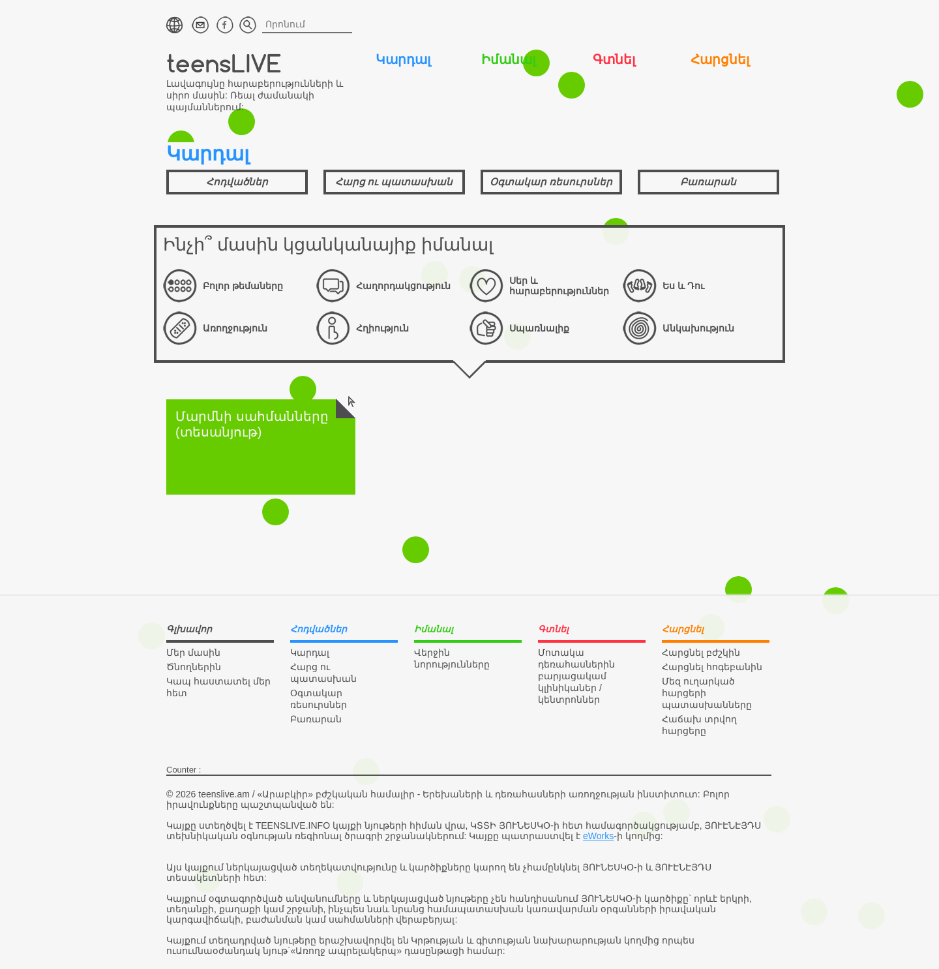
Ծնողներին (193, 667)
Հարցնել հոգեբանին (712, 667)
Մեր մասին (193, 652)
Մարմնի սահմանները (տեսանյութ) (265, 419)
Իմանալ (508, 59)
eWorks (598, 836)
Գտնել (614, 59)
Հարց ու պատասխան (394, 181)
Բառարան (708, 181)
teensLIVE (224, 63)
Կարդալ (403, 59)
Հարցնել (720, 59)
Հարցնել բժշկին (701, 652)
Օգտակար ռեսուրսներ (551, 181)
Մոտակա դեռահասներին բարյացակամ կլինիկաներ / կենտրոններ (576, 676)
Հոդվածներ (237, 181)
